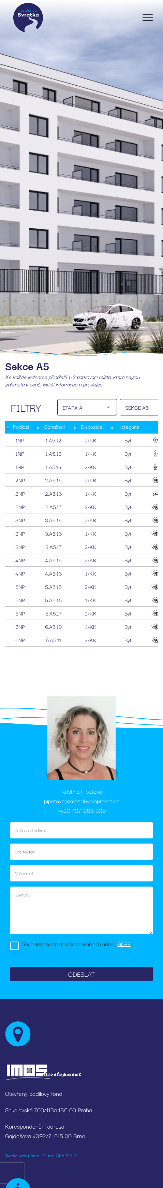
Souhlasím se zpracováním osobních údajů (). (77, 943)
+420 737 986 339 (82, 810)
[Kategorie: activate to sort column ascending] (128, 427)
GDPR (124, 943)
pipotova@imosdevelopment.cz (81, 800)
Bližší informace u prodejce (72, 384)
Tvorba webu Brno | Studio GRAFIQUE (41, 1155)
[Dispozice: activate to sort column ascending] (91, 427)
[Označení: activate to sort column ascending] (53, 427)
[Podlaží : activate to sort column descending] (20, 427)
